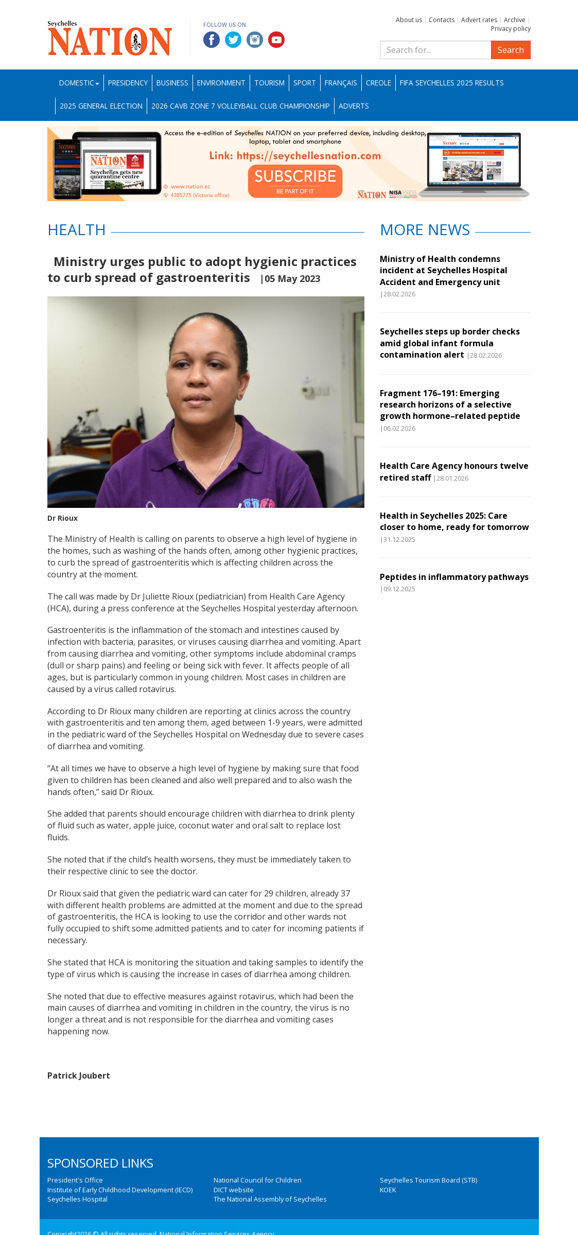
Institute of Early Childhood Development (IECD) (119, 1189)
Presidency (128, 82)
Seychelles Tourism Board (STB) (428, 1180)
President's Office (75, 1180)
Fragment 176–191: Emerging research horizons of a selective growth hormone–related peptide (450, 404)
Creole (378, 82)
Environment (221, 82)
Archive (515, 19)
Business (172, 82)
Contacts (441, 19)
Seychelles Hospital (77, 1199)
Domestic (79, 82)
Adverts (354, 106)
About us (409, 19)
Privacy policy (511, 28)
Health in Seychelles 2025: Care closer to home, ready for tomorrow (454, 521)
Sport (304, 82)
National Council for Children (258, 1180)
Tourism (269, 82)
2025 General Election (101, 106)
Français (341, 82)
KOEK (388, 1189)
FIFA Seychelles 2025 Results (452, 82)
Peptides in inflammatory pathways (454, 577)
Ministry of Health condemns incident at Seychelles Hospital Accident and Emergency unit (443, 270)
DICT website (234, 1189)
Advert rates (479, 19)
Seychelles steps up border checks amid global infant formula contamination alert (450, 343)
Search (511, 50)
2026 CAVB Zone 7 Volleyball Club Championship (240, 106)
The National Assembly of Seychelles (270, 1199)
